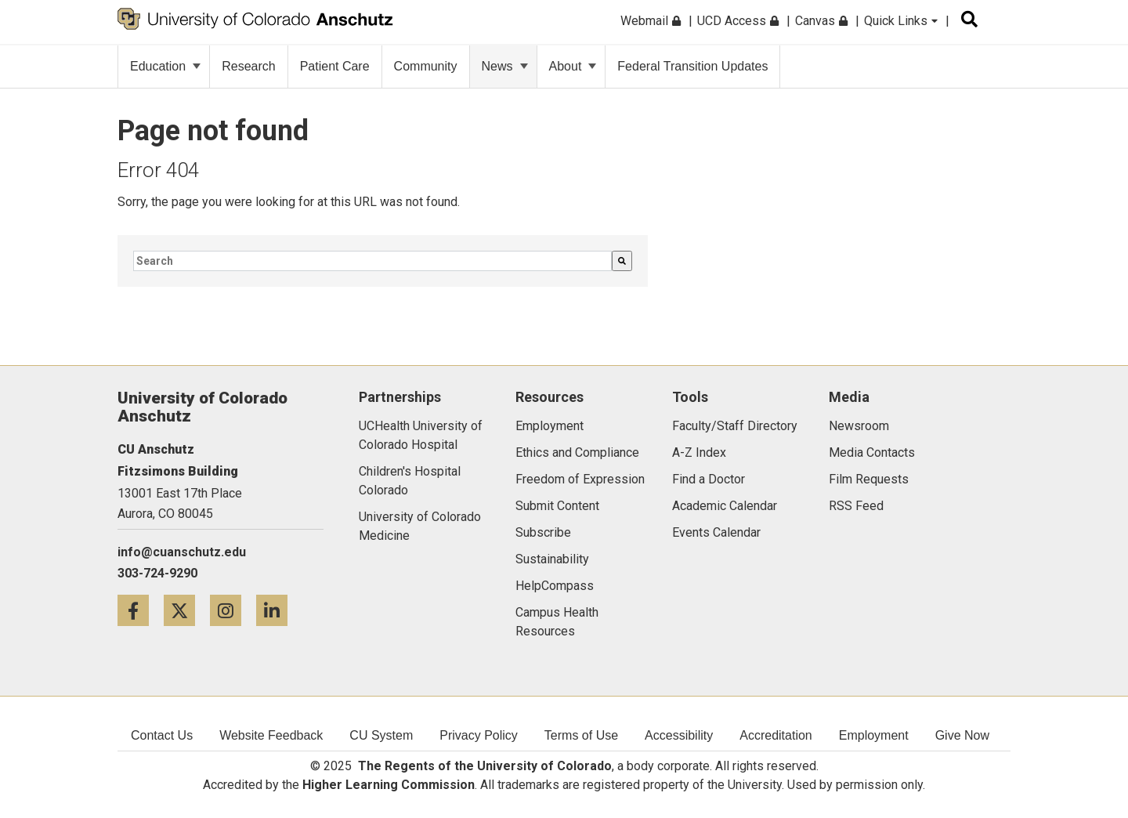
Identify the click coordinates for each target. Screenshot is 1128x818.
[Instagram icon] (233, 610)
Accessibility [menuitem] (679, 735)
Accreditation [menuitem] (775, 735)
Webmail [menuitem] (650, 20)
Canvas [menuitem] (821, 20)
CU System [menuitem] (381, 735)
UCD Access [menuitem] (738, 20)
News (505, 66)
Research (248, 66)
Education (165, 66)
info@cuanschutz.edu (182, 552)
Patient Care (335, 66)
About (573, 66)
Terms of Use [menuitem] (581, 735)
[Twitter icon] (187, 610)
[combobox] (372, 261)
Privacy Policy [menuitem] (478, 735)
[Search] (622, 261)
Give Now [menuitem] (962, 735)
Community (425, 66)
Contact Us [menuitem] (162, 735)
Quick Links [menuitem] (901, 20)
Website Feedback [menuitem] (271, 735)
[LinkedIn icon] (277, 610)
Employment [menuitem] (874, 735)
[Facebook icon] (141, 610)
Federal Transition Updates (692, 66)
